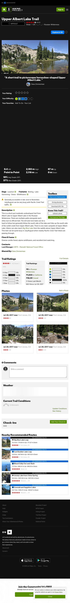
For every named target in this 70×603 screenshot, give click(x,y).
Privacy (45, 566)
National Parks (40, 521)
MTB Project (40, 508)
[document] (50, 593)
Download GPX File (57, 206)
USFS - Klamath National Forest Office (28, 247)
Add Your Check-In (58, 422)
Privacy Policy (58, 592)
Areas (28, 24)
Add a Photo (63, 290)
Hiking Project (40, 511)
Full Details (64, 258)
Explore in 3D (57, 32)
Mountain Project (41, 505)
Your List (27, 103)
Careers (4, 551)
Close (50, 597)
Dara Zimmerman (37, 84)
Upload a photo (57, 213)
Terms (40, 566)
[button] (4, 56)
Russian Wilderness (51, 24)
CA (34, 24)
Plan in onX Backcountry (57, 197)
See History (56, 411)
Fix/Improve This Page (57, 217)
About (4, 505)
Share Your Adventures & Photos (12, 521)
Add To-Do (19, 103)
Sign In (60, 9)
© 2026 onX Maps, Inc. (29, 566)
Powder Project (40, 518)
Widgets (5, 511)
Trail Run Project (41, 515)
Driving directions (57, 202)
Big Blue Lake (28, 228)
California (38, 275)
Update (59, 408)
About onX (5, 548)
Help (3, 508)
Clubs (4, 515)
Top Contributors (7, 518)
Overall (35, 278)
